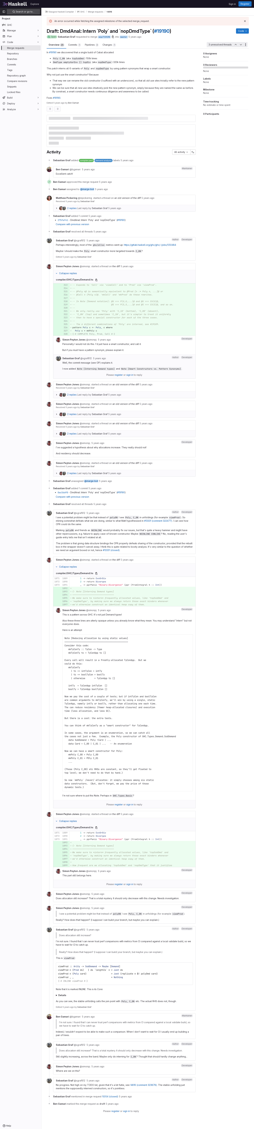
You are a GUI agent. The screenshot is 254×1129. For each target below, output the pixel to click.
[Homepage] (15, 3)
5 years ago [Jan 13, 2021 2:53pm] (134, 36)
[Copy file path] (96, 280)
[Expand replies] (56, 208)
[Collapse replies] (56, 273)
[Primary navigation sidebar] (3, 11)
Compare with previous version (72, 224)
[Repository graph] (21, 75)
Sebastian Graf (87, 201)
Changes (109, 45)
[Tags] (21, 70)
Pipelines (92, 45)
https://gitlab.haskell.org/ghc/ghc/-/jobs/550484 (150, 244)
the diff (116, 266)
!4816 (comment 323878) (143, 1085)
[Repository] (21, 53)
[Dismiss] (245, 21)
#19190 (162, 31)
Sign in (232, 4)
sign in (129, 374)
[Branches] (21, 59)
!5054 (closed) (110, 1096)
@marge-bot (87, 189)
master (123, 37)
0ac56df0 (63, 492)
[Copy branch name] (113, 37)
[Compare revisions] (21, 81)
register (119, 374)
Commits (74, 45)
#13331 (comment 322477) (158, 520)
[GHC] (21, 24)
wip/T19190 (104, 37)
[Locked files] (21, 92)
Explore (35, 4)
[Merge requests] (21, 47)
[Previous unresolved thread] (235, 44)
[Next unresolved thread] (240, 44)
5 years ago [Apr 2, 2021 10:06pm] (59, 103)
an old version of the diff (127, 198)
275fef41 (63, 220)
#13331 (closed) (111, 550)
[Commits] (21, 64)
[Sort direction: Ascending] (193, 152)
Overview (56, 45)
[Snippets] (21, 86)
